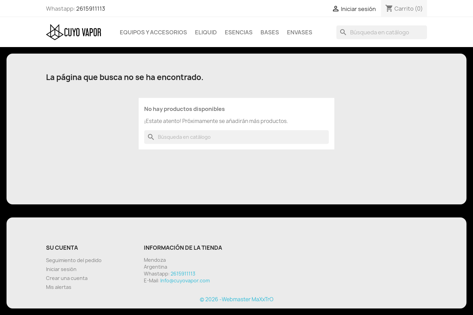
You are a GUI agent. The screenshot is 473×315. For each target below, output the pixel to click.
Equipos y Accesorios (153, 32)
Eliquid (206, 32)
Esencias (239, 32)
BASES (270, 32)
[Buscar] (381, 32)
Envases (299, 32)
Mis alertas (58, 287)
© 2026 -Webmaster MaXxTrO (237, 299)
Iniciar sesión (61, 269)
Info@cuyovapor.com (185, 280)
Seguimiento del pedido (74, 260)
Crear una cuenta (67, 278)
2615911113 (90, 8)
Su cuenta (62, 247)
